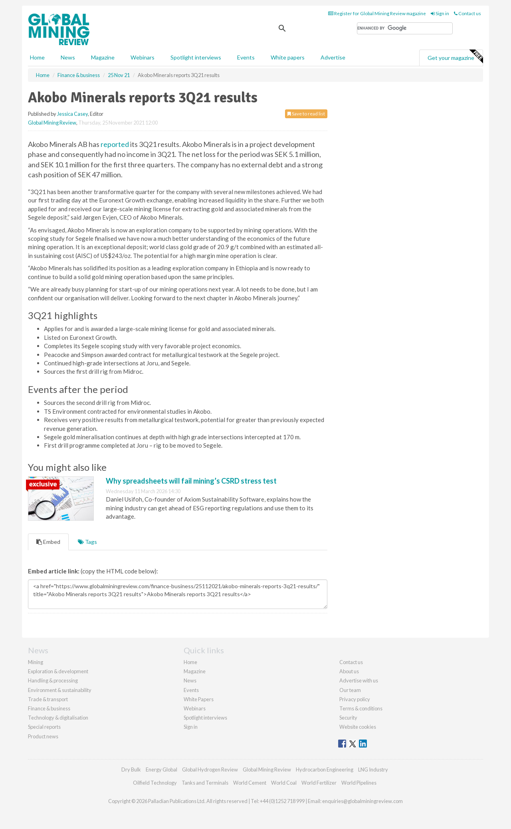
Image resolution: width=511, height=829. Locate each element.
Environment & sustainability (59, 690)
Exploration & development (58, 671)
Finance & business (49, 708)
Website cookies (357, 727)
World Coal (284, 782)
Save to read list (306, 114)
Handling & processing (53, 680)
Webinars (142, 57)
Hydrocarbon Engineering (324, 769)
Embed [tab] (48, 541)
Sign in (440, 13)
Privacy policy (354, 699)
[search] (405, 28)
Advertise (333, 57)
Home (37, 57)
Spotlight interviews (195, 57)
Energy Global (161, 769)
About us (349, 671)
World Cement (249, 782)
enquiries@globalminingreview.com (362, 801)
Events (246, 57)
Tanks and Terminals (205, 782)
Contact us (467, 13)
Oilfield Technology (155, 782)
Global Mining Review (52, 122)
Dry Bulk (131, 769)
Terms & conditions (360, 708)
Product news (43, 736)
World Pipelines (358, 782)
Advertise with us (358, 680)
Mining (35, 662)
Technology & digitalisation (58, 717)
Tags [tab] (87, 541)
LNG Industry (373, 769)
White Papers (199, 699)
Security (348, 717)
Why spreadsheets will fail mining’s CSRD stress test (191, 480)
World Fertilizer (319, 782)
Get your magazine (455, 56)
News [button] (68, 57)
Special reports (44, 727)
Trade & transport (48, 699)
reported (115, 144)
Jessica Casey (72, 114)
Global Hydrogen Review (210, 769)
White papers (288, 57)
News (190, 680)
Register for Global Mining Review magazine (377, 13)
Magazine (103, 57)
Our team (350, 690)
